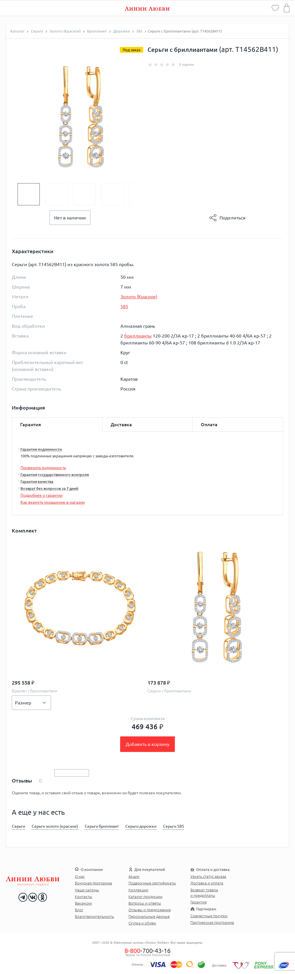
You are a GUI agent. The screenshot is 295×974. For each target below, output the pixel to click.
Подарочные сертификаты (152, 883)
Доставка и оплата (206, 883)
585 (124, 306)
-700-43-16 (147, 950)
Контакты (83, 897)
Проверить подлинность (43, 467)
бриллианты (138, 335)
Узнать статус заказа (208, 876)
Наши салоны (87, 890)
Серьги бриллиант (102, 826)
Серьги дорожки (140, 826)
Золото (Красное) (138, 296)
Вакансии (83, 903)
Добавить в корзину (147, 744)
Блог (79, 910)
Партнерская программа (212, 922)
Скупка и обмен (142, 923)
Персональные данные (149, 916)
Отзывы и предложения (149, 910)
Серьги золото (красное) (55, 826)
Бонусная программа (93, 883)
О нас (80, 876)
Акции (133, 876)
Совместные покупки (209, 916)
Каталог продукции (145, 897)
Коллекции (138, 890)
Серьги (18, 826)
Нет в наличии (70, 217)
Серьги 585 (173, 826)
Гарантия (198, 902)
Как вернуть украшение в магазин (52, 502)
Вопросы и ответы (144, 903)
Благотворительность (94, 916)
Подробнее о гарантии (41, 495)
